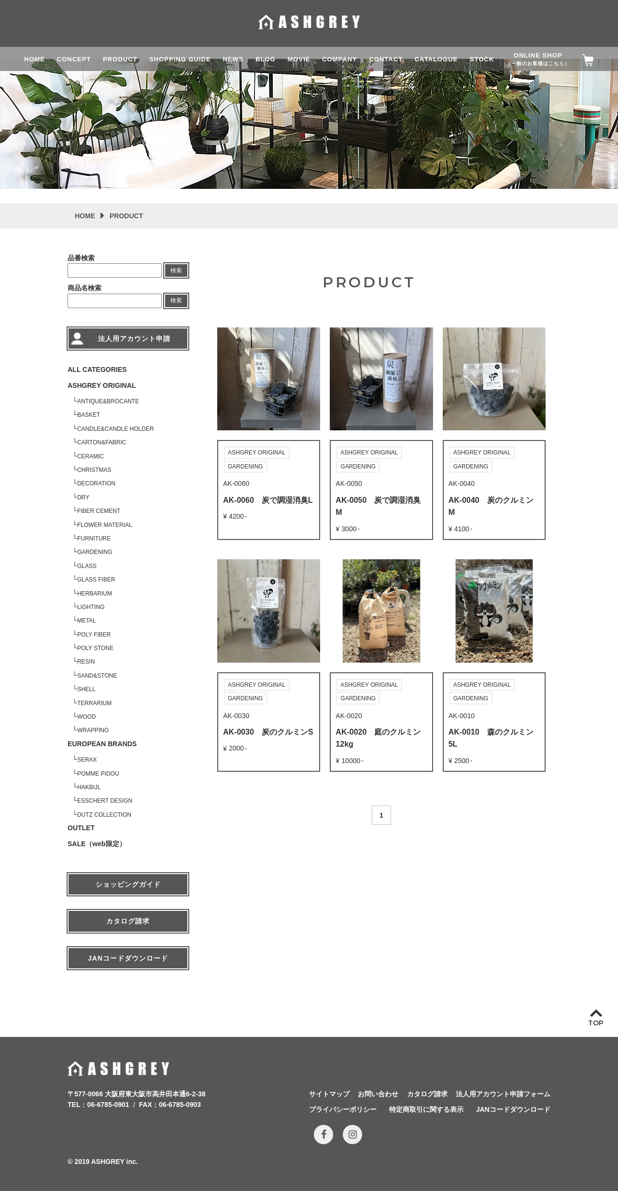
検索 (176, 270)
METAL (86, 620)
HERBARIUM (94, 593)
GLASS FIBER (96, 579)
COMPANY (339, 59)
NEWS (233, 59)
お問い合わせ (378, 1094)
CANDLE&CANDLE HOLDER (115, 428)
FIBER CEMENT (98, 511)
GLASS (87, 566)
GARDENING (94, 552)
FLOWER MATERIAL (104, 525)
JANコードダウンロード (128, 958)
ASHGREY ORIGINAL (102, 385)
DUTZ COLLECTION (104, 814)
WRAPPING (93, 730)
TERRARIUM (94, 703)
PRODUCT (120, 59)
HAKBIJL (89, 787)
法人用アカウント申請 (134, 338)
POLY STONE (95, 648)
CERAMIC (90, 456)
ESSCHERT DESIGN (104, 800)
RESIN (86, 661)
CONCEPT (74, 59)
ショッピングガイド (128, 884)
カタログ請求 (128, 921)
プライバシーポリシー (343, 1109)
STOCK (482, 59)
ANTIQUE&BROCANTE (108, 401)
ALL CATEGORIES (97, 369)
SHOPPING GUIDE (180, 59)
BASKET (88, 414)
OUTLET (81, 828)
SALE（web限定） (97, 844)
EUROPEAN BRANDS (102, 744)
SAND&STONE (97, 675)
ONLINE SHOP (538, 59)
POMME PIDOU (98, 773)
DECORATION (96, 483)
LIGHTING (91, 607)
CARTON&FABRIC (101, 442)
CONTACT (386, 59)
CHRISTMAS (94, 470)
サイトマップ (329, 1094)
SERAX (87, 759)
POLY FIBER (94, 634)
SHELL (86, 689)
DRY (83, 497)
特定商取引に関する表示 (426, 1109)
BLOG (265, 59)
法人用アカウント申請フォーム (503, 1094)
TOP (596, 1023)
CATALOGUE (436, 59)
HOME (34, 59)
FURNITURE (94, 538)
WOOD (86, 716)
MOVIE (299, 59)
